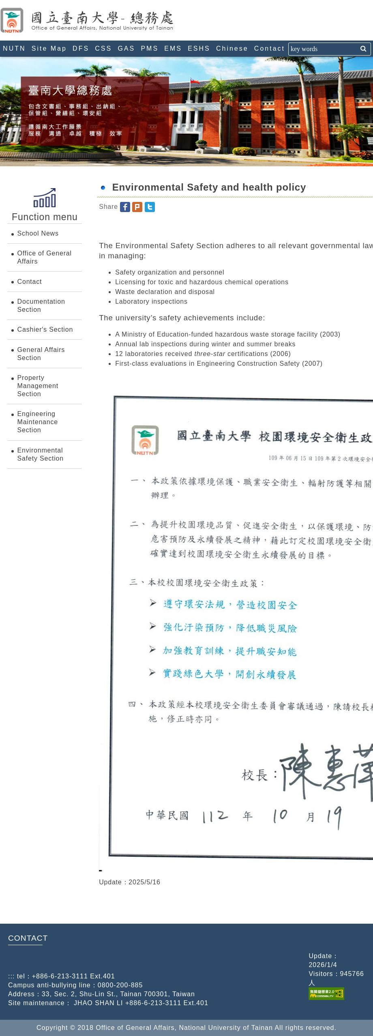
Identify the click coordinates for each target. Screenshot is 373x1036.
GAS (126, 48)
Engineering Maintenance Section (37, 421)
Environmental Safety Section (40, 454)
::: (3, 3)
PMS (150, 48)
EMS (173, 48)
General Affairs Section (41, 353)
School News (38, 233)
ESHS (199, 48)
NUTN (14, 48)
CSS (103, 48)
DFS (81, 48)
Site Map (49, 48)
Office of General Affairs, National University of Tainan (103, 20)
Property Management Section (37, 385)
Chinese (232, 48)
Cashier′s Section (45, 329)
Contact (269, 48)
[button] (125, 206)
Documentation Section (41, 305)
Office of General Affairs (44, 257)
